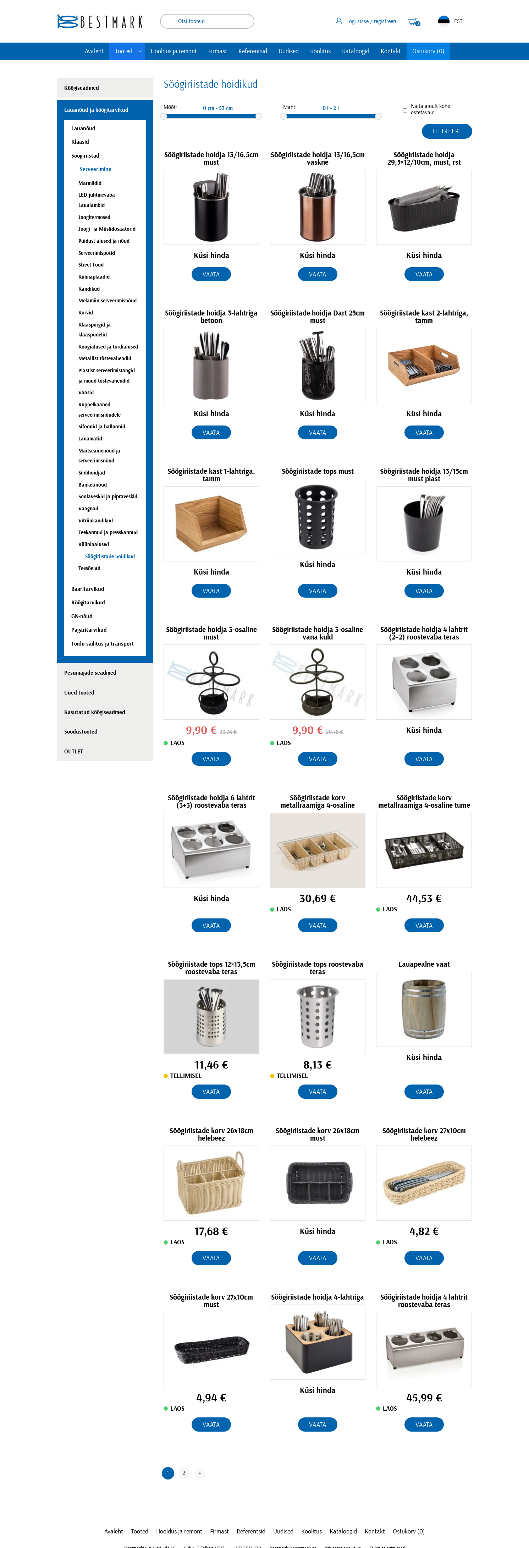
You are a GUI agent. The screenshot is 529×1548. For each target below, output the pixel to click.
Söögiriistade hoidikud (110, 556)
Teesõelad (89, 568)
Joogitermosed (94, 217)
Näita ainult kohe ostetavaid (430, 109)
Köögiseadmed (81, 88)
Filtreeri (447, 131)
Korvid (85, 312)
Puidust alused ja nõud (104, 241)
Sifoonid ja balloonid (101, 426)
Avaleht (94, 51)
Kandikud (89, 289)
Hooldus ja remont (174, 51)
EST (450, 21)
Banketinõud (92, 485)
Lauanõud (83, 128)
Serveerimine (94, 169)
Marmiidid (89, 183)
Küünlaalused (93, 544)
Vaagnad (88, 508)
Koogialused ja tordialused (108, 347)
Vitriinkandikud (95, 520)
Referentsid (252, 51)
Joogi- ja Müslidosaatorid (107, 229)
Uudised (289, 51)
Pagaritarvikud (89, 630)
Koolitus (320, 51)
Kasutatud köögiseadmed (94, 712)
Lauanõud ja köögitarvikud (96, 110)
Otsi (244, 21)
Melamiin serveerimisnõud (107, 300)
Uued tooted (79, 693)
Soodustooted (81, 732)
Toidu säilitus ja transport (102, 644)
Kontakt (391, 51)
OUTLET (73, 751)
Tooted (123, 51)
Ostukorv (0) (428, 51)
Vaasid (86, 392)
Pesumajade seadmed (90, 673)
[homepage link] (99, 21)
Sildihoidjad (91, 473)
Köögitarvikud (88, 602)
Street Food (91, 265)
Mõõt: (170, 107)
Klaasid (80, 142)
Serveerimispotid (96, 253)
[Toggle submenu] (140, 51)
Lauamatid (90, 438)
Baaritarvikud (87, 589)
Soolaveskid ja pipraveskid (107, 496)
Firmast (217, 51)
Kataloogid (355, 51)
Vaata (211, 274)
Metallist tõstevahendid (104, 358)
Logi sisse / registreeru (367, 21)
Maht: (290, 107)
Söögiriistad (85, 156)
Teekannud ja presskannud (108, 532)
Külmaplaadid (94, 277)
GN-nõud (82, 616)
